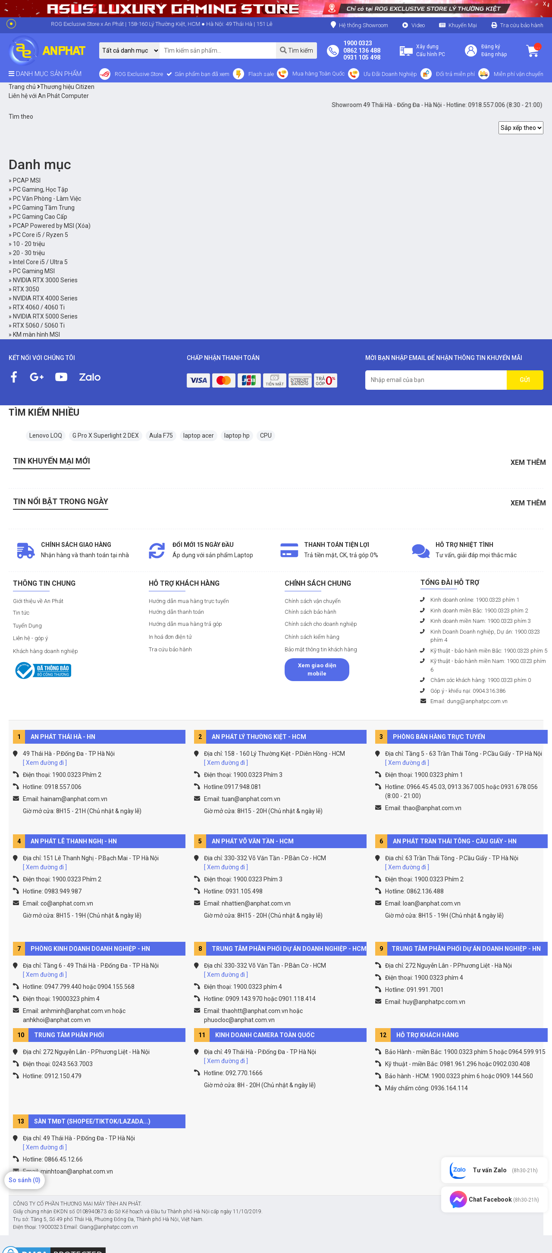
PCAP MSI (27, 180)
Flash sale (261, 74)
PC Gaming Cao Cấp (40, 216)
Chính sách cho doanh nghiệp (321, 624)
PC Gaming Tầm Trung (44, 207)
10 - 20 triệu (29, 243)
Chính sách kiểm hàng (312, 637)
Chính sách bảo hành (310, 612)
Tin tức (21, 612)
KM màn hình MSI (36, 334)
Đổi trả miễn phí (455, 74)
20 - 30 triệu (29, 252)
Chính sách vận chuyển (313, 601)
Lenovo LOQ (45, 435)
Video (418, 25)
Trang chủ (22, 86)
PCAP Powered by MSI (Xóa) (52, 225)
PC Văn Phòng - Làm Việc (47, 198)
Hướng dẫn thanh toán (176, 612)
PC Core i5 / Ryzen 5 (40, 234)
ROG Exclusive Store (139, 74)
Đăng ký (490, 47)
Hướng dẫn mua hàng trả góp (185, 624)
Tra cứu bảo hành (521, 25)
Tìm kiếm (296, 50)
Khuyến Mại (462, 25)
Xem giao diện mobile (317, 669)
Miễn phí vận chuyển (518, 74)
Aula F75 (161, 435)
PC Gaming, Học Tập (40, 189)
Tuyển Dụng (27, 625)
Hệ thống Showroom (359, 24)
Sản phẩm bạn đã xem (201, 74)
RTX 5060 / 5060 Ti (39, 325)
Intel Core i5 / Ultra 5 (40, 262)
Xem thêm (528, 462)
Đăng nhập (494, 54)
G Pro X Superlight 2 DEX (105, 435)
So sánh (25, 1180)
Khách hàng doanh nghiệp (45, 651)
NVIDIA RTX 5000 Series (45, 316)
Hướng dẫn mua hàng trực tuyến (189, 601)
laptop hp (237, 435)
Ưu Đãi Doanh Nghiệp (390, 74)
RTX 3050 (26, 289)
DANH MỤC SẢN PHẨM (45, 74)
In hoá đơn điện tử (170, 637)
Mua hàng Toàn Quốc (318, 73)
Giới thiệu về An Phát (38, 601)
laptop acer (198, 435)
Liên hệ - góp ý (30, 638)
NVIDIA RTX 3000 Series (45, 280)
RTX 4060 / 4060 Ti (39, 307)
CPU (266, 435)
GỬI (525, 379)
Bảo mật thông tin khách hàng (321, 649)
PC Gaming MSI (34, 271)
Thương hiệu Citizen (65, 86)
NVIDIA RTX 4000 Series (45, 298)
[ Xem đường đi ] (45, 762)
